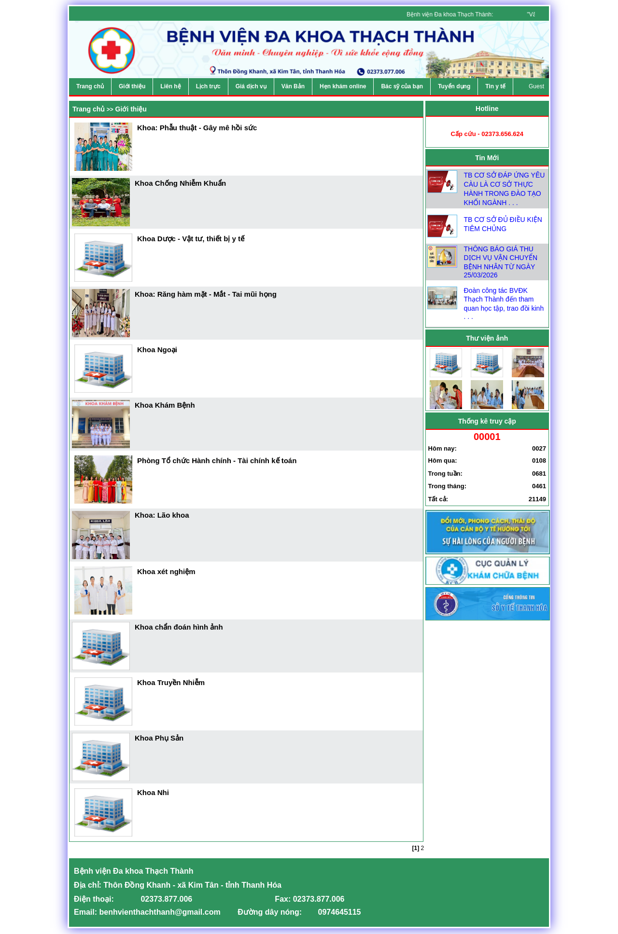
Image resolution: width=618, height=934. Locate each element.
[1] (416, 848)
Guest (536, 86)
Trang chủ (88, 109)
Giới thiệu (131, 109)
